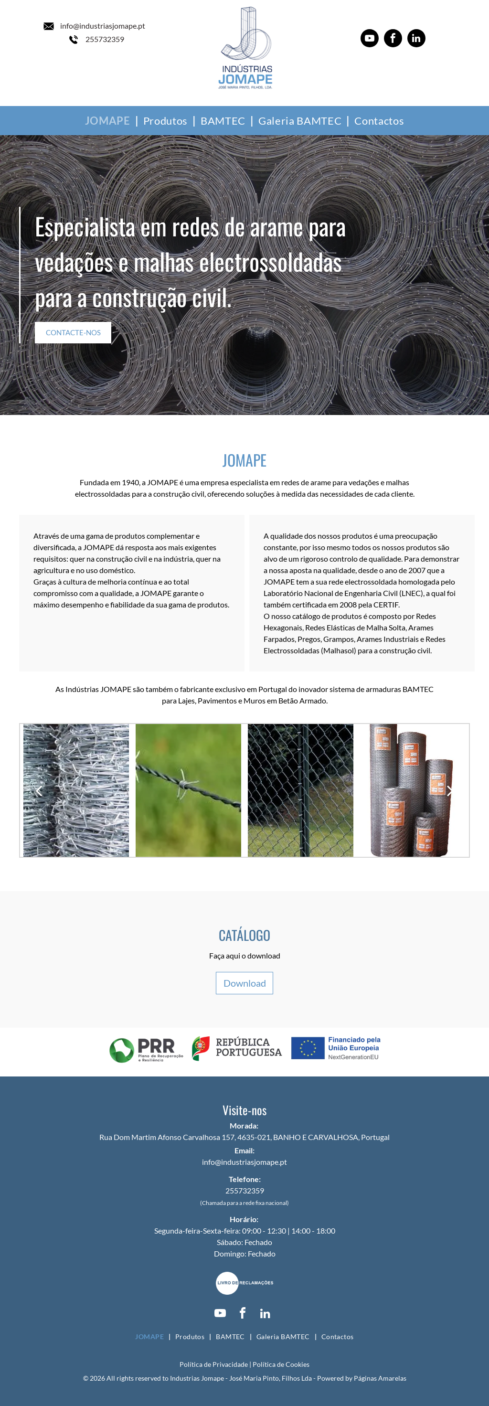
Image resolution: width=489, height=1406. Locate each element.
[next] (450, 790)
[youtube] (370, 39)
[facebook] (393, 39)
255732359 (104, 38)
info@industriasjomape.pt (102, 25)
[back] (38, 790)
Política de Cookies (281, 1364)
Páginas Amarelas (380, 1378)
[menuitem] (109, 120)
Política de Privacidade (214, 1364)
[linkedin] (416, 39)
